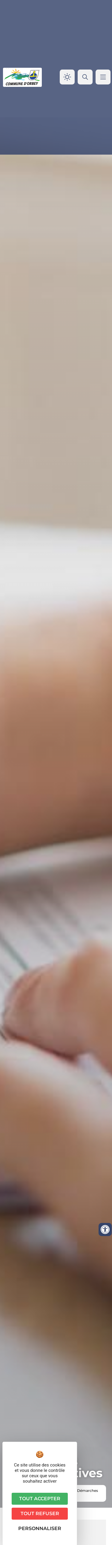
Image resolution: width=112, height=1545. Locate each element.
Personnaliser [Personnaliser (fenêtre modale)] (39, 1528)
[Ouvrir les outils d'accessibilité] (105, 1229)
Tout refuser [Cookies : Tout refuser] (40, 1513)
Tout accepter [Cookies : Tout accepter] (39, 1498)
